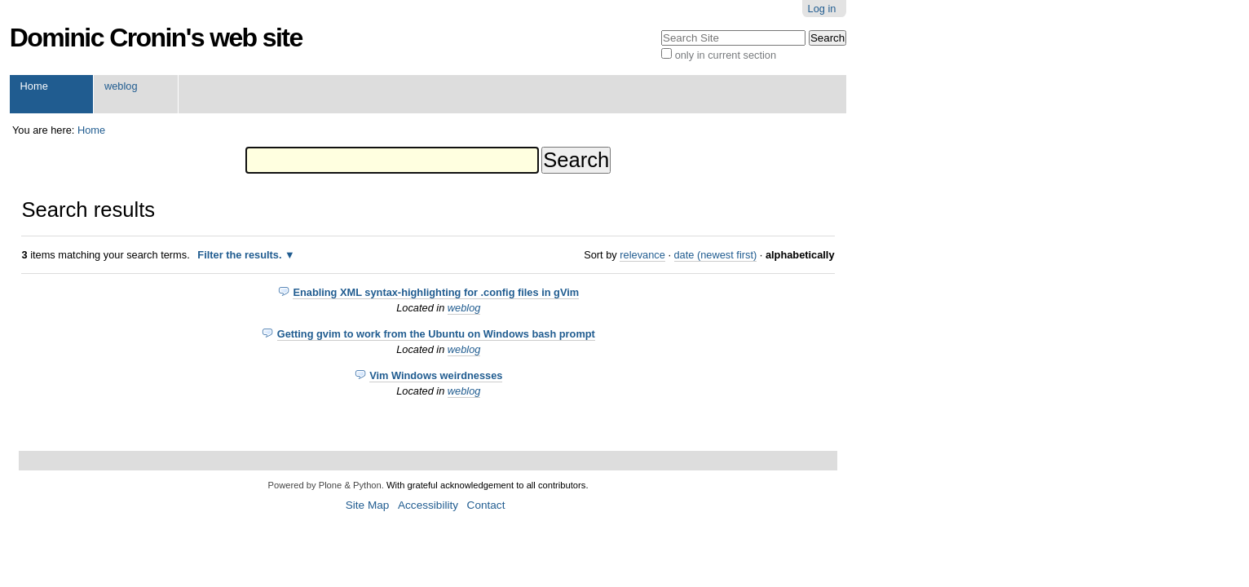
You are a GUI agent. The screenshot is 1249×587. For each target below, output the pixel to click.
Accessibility (428, 505)
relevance (642, 255)
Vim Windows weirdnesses (435, 375)
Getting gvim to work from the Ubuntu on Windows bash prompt (436, 334)
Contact (486, 505)
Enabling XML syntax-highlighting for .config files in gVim (436, 292)
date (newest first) (715, 255)
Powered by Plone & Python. (325, 485)
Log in (822, 8)
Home (34, 86)
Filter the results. (241, 255)
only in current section (725, 55)
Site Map (368, 505)
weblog (121, 86)
